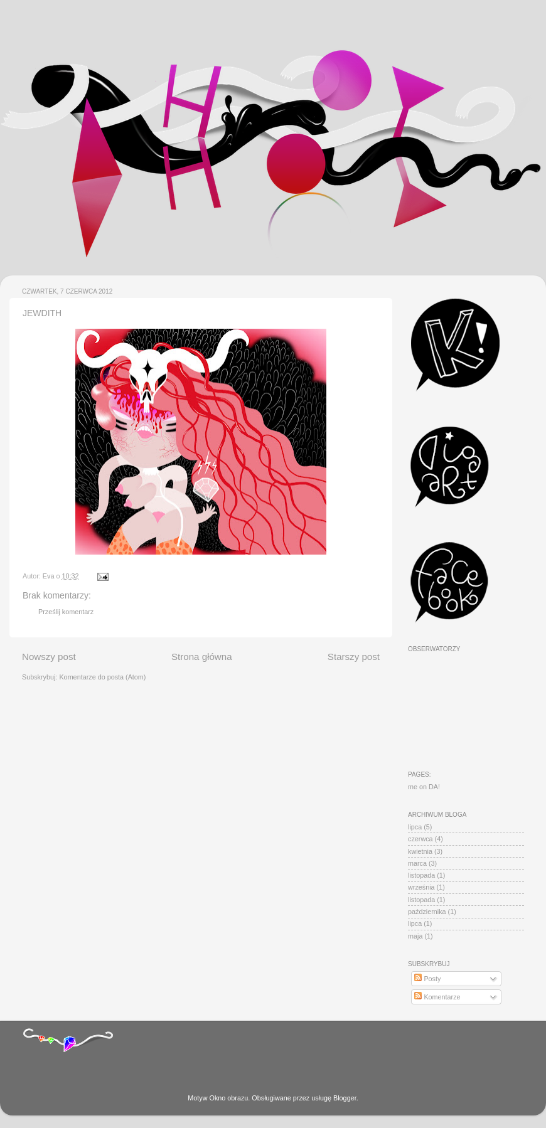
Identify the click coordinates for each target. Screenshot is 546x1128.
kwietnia (420, 851)
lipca (415, 827)
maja (415, 936)
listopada (421, 875)
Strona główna (201, 656)
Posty (427, 978)
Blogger (344, 1098)
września (421, 887)
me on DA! (424, 786)
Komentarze (437, 997)
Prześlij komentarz (66, 611)
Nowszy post (49, 656)
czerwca (420, 839)
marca (417, 863)
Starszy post (354, 656)
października (427, 911)
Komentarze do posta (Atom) (102, 677)
